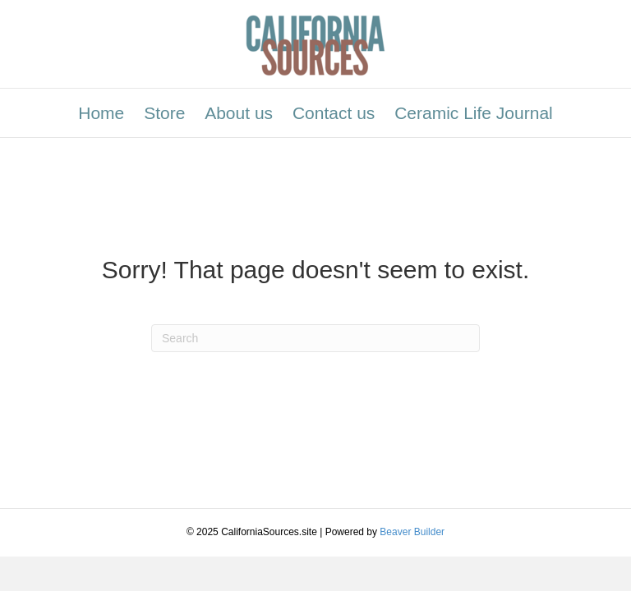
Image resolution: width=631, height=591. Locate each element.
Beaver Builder (412, 532)
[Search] (315, 338)
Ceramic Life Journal (473, 112)
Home (101, 112)
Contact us (333, 112)
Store (164, 112)
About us (239, 112)
